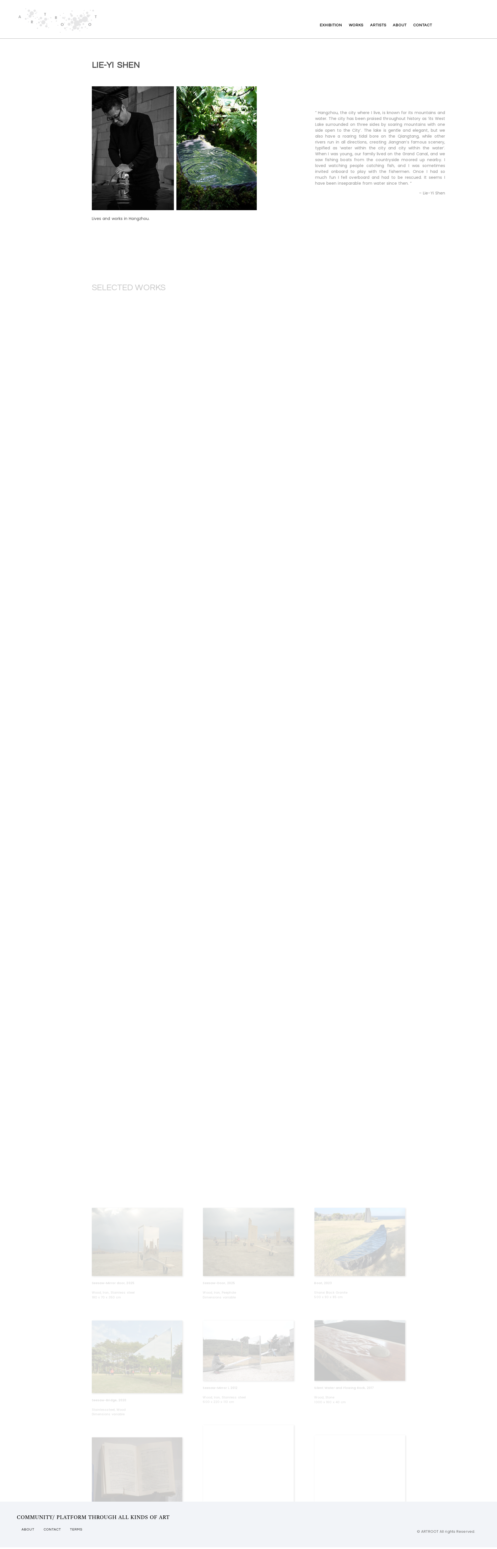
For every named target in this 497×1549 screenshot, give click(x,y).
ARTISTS (378, 28)
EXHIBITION (316, 28)
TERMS (84, 1533)
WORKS (349, 28)
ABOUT (407, 28)
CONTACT (438, 28)
